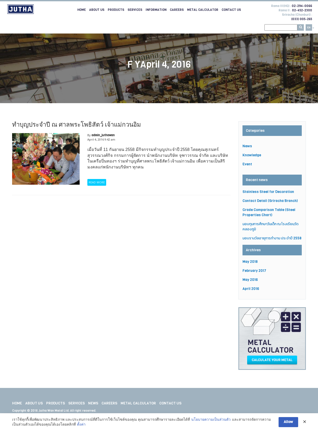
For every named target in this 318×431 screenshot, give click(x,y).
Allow (288, 421)
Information (156, 10)
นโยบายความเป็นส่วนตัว (211, 419)
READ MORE (97, 182)
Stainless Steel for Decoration (268, 191)
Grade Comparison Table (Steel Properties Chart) (268, 212)
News (247, 146)
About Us (96, 10)
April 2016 (250, 288)
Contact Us (231, 10)
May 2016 (250, 279)
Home (81, 10)
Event (247, 164)
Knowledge (251, 155)
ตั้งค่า (81, 424)
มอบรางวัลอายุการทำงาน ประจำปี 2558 (272, 238)
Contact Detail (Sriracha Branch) (270, 200)
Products (116, 10)
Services (135, 10)
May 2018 (250, 261)
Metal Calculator (202, 10)
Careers (177, 10)
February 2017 (254, 270)
